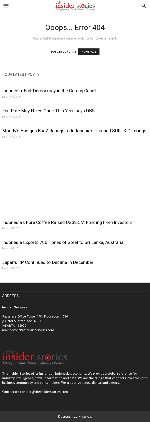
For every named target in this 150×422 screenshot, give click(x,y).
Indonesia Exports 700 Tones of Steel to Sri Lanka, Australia (62, 242)
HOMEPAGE (89, 51)
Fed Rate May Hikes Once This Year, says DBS (48, 110)
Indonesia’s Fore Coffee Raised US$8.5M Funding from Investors (67, 222)
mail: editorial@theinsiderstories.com (28, 330)
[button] (144, 6)
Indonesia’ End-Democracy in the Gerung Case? (49, 90)
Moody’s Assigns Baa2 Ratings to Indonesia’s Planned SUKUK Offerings (74, 130)
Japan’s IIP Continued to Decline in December (47, 262)
